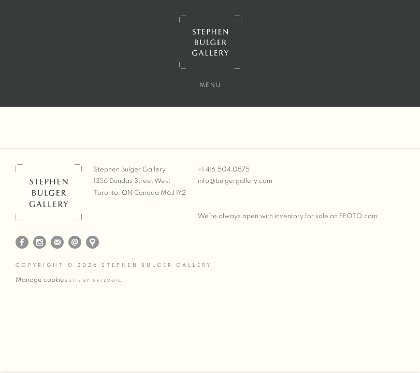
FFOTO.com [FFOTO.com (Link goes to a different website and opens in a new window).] (358, 216)
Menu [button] (210, 85)
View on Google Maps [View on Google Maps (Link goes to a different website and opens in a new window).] (92, 242)
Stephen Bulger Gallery (210, 42)
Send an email (74, 242)
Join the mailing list (57, 242)
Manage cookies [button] (41, 280)
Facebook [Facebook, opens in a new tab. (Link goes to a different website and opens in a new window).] (22, 242)
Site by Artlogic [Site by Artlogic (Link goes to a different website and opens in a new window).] (95, 281)
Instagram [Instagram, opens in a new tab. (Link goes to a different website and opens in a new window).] (39, 242)
